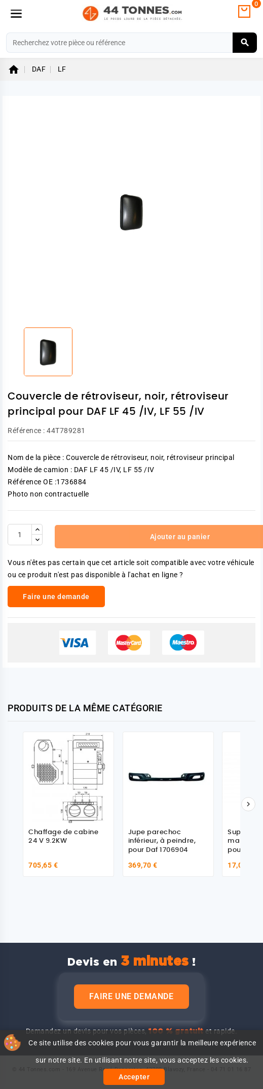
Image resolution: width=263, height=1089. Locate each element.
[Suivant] (248, 804)
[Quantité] (20, 534)
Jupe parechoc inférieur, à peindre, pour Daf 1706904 (162, 841)
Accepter (134, 1077)
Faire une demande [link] (56, 596)
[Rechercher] (131, 42)
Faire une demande (131, 996)
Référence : (26, 430)
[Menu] (16, 14)
